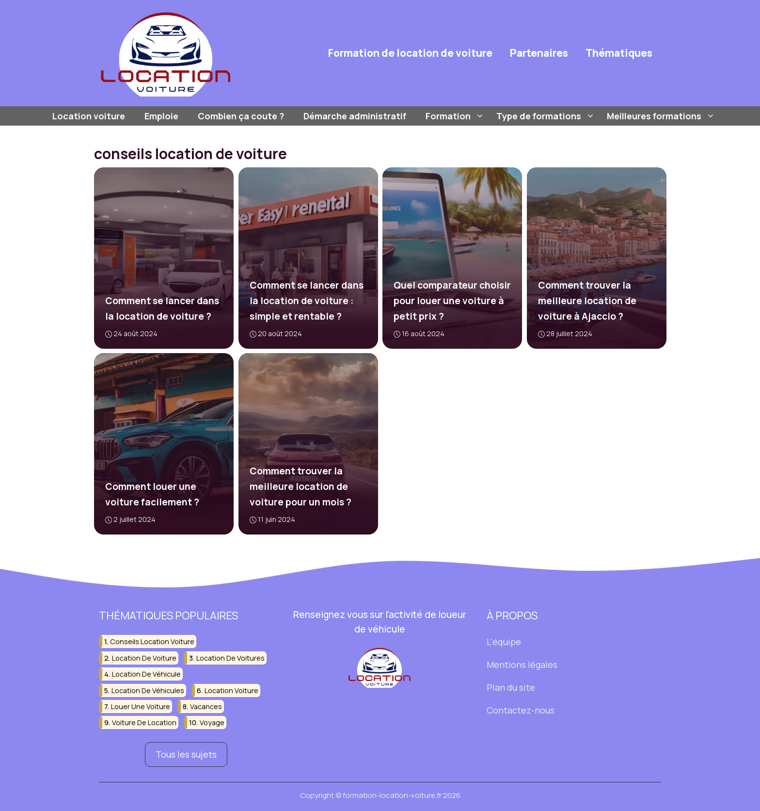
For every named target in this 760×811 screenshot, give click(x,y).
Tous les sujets (186, 755)
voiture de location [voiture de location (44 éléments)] (144, 723)
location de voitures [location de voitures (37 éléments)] (230, 658)
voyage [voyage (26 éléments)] (212, 723)
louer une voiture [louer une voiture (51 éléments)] (140, 706)
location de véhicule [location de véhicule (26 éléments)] (146, 674)
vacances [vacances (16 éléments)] (206, 706)
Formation (456, 116)
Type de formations (546, 116)
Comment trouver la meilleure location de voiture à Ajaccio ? (587, 301)
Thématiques (619, 53)
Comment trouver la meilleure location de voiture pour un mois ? (300, 487)
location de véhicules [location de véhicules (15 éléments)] (147, 690)
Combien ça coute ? (241, 116)
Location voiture (88, 116)
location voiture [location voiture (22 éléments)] (231, 690)
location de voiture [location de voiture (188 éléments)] (144, 658)
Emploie (161, 116)
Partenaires (539, 53)
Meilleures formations (662, 116)
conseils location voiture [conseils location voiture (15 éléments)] (152, 641)
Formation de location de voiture (410, 53)
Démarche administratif (354, 116)
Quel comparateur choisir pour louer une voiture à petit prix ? (452, 301)
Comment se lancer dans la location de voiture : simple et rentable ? (306, 301)
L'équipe (504, 642)
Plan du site (511, 687)
